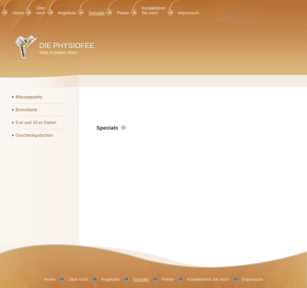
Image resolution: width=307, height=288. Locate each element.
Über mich (40, 10)
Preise (123, 12)
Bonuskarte (26, 109)
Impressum (188, 12)
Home (18, 12)
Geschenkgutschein (34, 135)
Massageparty (29, 96)
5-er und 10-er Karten (36, 122)
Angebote (67, 12)
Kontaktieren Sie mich (154, 10)
